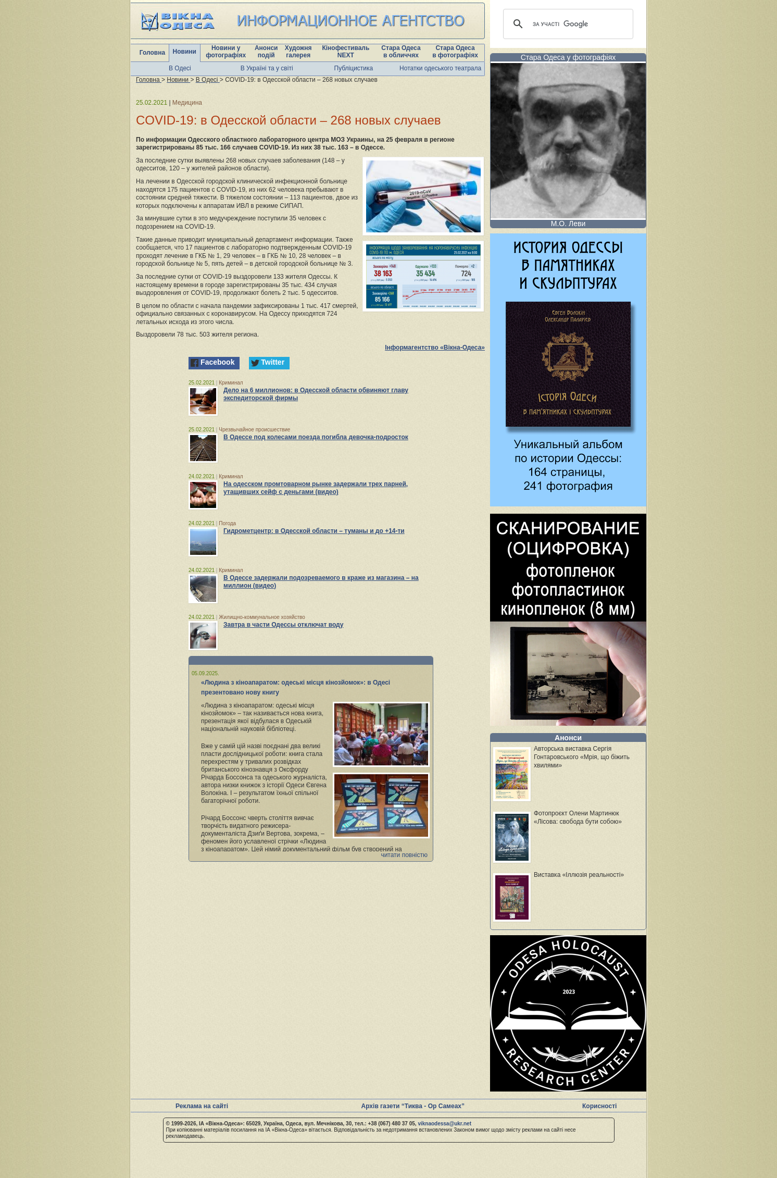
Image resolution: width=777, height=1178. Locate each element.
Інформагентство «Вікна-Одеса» (435, 347)
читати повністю (404, 855)
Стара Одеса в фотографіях (455, 51)
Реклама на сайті (202, 1106)
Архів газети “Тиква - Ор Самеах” (413, 1106)
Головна (152, 52)
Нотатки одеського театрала (440, 68)
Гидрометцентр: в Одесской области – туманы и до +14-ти (314, 531)
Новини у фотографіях (226, 51)
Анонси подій (266, 51)
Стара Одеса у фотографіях (568, 57)
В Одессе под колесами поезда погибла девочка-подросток (315, 437)
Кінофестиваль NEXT (345, 51)
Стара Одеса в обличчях (400, 51)
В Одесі (180, 68)
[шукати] (566, 24)
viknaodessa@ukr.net (444, 1123)
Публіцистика (353, 68)
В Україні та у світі (267, 68)
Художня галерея (298, 51)
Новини (184, 51)
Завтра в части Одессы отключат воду (283, 624)
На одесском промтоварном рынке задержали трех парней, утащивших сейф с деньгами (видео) (315, 487)
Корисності (599, 1106)
